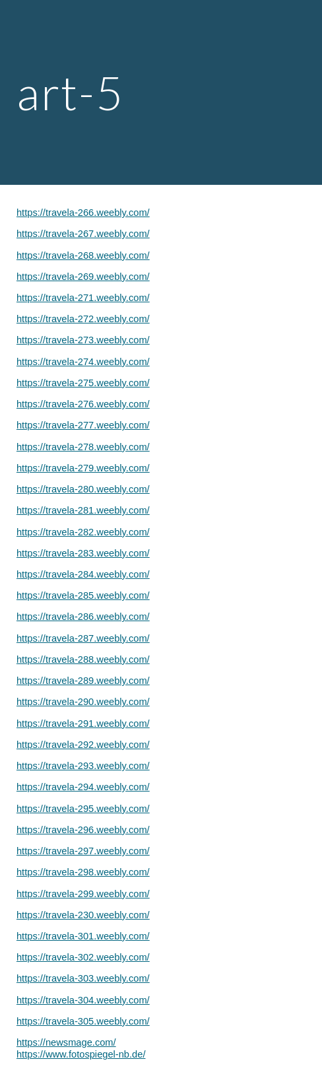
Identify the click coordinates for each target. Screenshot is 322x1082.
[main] (161, 92)
